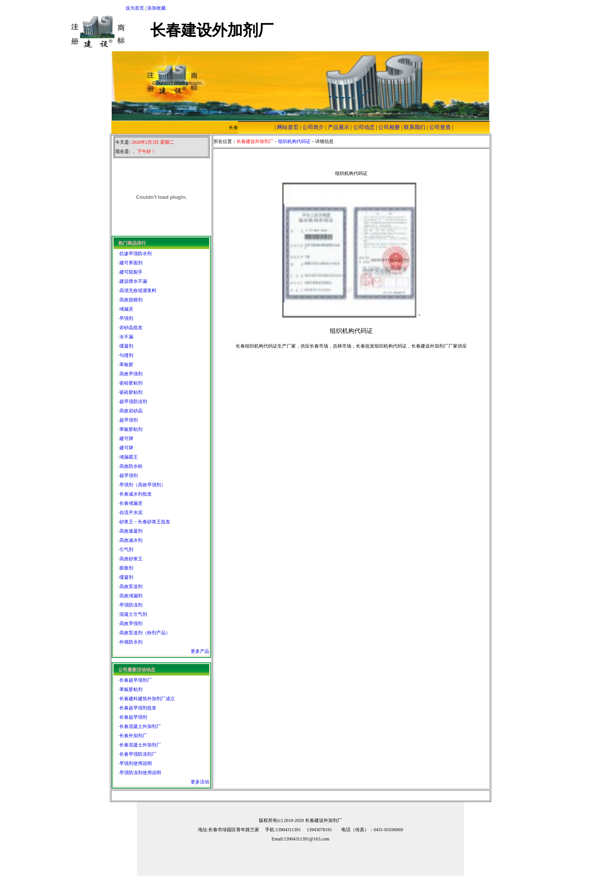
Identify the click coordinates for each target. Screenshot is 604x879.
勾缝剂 (126, 355)
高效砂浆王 (131, 558)
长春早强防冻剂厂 (137, 754)
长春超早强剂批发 (137, 708)
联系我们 (414, 127)
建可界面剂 (131, 263)
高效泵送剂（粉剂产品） (144, 632)
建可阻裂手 (131, 272)
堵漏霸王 (128, 457)
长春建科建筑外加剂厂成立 (147, 698)
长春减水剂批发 (135, 494)
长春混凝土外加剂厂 (140, 726)
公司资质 (440, 127)
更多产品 (200, 651)
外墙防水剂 (131, 642)
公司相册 (389, 127)
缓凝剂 (126, 346)
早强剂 (126, 318)
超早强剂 (128, 420)
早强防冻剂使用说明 (140, 772)
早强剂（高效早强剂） (142, 484)
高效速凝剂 (131, 531)
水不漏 (126, 336)
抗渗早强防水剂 (135, 253)
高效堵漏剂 (131, 595)
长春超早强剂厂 (135, 680)
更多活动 (200, 782)
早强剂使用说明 (135, 763)
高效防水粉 (131, 466)
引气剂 (126, 549)
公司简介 (313, 127)
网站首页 (288, 127)
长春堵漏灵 (131, 503)
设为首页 (135, 8)
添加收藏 (156, 8)
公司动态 (364, 127)
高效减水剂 (131, 540)
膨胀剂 (126, 568)
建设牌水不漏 (133, 281)
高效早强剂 (131, 373)
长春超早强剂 (133, 717)
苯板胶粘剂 (131, 429)
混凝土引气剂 (133, 614)
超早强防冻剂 (133, 401)
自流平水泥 (131, 512)
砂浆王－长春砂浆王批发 (144, 521)
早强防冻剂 (131, 605)
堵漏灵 (126, 309)
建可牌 (126, 438)
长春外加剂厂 (133, 735)
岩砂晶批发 (131, 327)
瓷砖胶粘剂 (131, 383)
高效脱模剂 (131, 300)
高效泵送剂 (131, 586)
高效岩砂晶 (131, 410)
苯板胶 (126, 364)
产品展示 (338, 127)
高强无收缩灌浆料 (137, 290)
